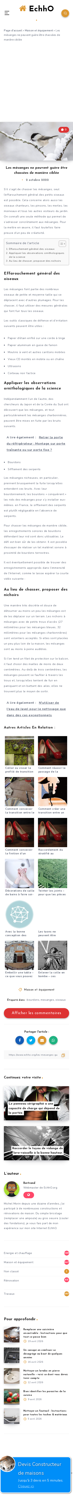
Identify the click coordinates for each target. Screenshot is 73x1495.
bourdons (33, 1000)
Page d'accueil (13, 30)
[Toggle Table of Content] (60, 243)
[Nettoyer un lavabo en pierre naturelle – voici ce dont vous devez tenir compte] (11, 1376)
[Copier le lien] (36, 1054)
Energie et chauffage (18, 1253)
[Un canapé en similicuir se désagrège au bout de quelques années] (11, 1355)
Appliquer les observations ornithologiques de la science (36, 255)
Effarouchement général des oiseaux (32, 249)
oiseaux (60, 1000)
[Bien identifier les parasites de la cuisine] (11, 1396)
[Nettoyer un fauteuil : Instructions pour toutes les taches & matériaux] (11, 1416)
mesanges (47, 1000)
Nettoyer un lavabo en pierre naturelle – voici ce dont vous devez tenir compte (45, 1374)
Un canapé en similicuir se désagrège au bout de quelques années (42, 1354)
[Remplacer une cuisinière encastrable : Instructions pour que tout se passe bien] (11, 1334)
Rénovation (11, 1280)
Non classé (11, 1271)
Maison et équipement (39, 30)
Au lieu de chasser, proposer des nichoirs (35, 260)
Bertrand (29, 1183)
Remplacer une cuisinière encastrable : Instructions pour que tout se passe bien (45, 1333)
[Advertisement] (36, 83)
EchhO (36, 13)
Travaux (9, 1294)
